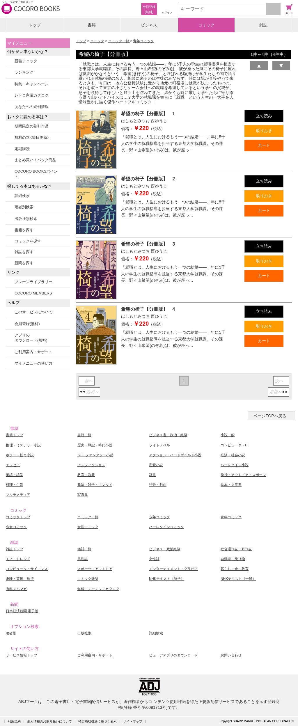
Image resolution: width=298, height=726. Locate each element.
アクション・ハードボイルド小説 (175, 455)
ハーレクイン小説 (235, 465)
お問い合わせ (231, 655)
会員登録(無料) (27, 324)
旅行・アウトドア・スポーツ (243, 475)
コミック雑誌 (87, 579)
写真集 (82, 495)
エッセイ (13, 465)
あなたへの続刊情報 (32, 106)
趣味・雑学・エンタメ (94, 485)
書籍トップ (14, 435)
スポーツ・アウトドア (94, 569)
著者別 (11, 633)
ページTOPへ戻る (269, 415)
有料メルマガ (16, 589)
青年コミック (143, 41)
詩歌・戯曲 (157, 485)
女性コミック (87, 527)
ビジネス (149, 25)
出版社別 (84, 633)
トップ (35, 25)
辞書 (152, 475)
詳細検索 (22, 196)
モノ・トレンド (18, 559)
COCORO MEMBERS (33, 293)
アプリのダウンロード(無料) (31, 337)
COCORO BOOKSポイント (36, 174)
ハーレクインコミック (166, 527)
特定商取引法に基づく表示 (97, 721)
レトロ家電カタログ (32, 95)
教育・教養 (86, 475)
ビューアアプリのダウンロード (173, 655)
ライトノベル (159, 445)
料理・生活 (14, 485)
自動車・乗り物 (233, 559)
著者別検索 (24, 207)
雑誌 (263, 25)
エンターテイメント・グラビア (173, 569)
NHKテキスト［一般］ (238, 579)
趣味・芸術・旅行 (20, 579)
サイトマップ (132, 721)
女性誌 (154, 559)
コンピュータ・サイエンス (27, 569)
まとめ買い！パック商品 (35, 160)
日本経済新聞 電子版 (22, 611)
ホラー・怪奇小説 (20, 455)
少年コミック (159, 517)
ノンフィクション (91, 465)
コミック (206, 25)
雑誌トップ (14, 549)
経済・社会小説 (233, 455)
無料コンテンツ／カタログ (98, 589)
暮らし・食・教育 (235, 569)
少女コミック (16, 527)
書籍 (92, 25)
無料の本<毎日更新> (32, 137)
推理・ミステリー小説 (23, 445)
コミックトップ (18, 517)
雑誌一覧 (84, 549)
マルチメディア (18, 495)
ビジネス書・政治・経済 (168, 435)
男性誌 (82, 559)
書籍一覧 (84, 435)
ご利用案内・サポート (33, 352)
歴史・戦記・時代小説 (94, 445)
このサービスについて (33, 312)
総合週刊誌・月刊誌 (236, 549)
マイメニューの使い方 (33, 363)
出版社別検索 (26, 218)
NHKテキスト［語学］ (166, 579)
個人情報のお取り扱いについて (49, 721)
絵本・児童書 (231, 485)
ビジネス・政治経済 (164, 549)
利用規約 (14, 721)
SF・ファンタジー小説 (95, 455)
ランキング (24, 72)
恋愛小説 (156, 465)
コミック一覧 (119, 41)
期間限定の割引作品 (32, 126)
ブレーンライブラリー (33, 282)
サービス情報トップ (21, 655)
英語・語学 (14, 475)
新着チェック (26, 61)
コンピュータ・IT (234, 445)
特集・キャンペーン (32, 84)
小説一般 (228, 435)
